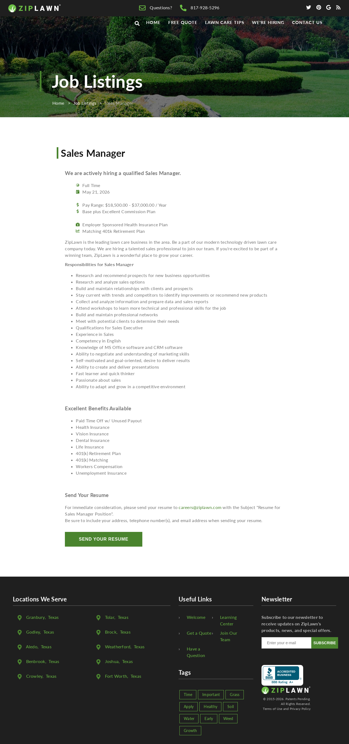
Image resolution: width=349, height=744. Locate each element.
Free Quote (183, 33)
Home (153, 33)
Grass (234, 694)
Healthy (210, 706)
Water (189, 718)
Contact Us (307, 33)
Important (211, 694)
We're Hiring (268, 33)
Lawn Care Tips (224, 33)
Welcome (196, 617)
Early (208, 718)
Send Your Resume (103, 539)
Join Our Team (228, 636)
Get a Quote (199, 632)
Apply (189, 706)
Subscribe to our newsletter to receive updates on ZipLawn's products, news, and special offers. (296, 624)
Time (188, 694)
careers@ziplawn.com (200, 507)
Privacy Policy (300, 709)
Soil (230, 706)
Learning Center (228, 620)
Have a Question (196, 652)
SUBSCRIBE (324, 643)
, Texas (42, 617)
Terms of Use (272, 709)
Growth (190, 730)
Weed (228, 718)
